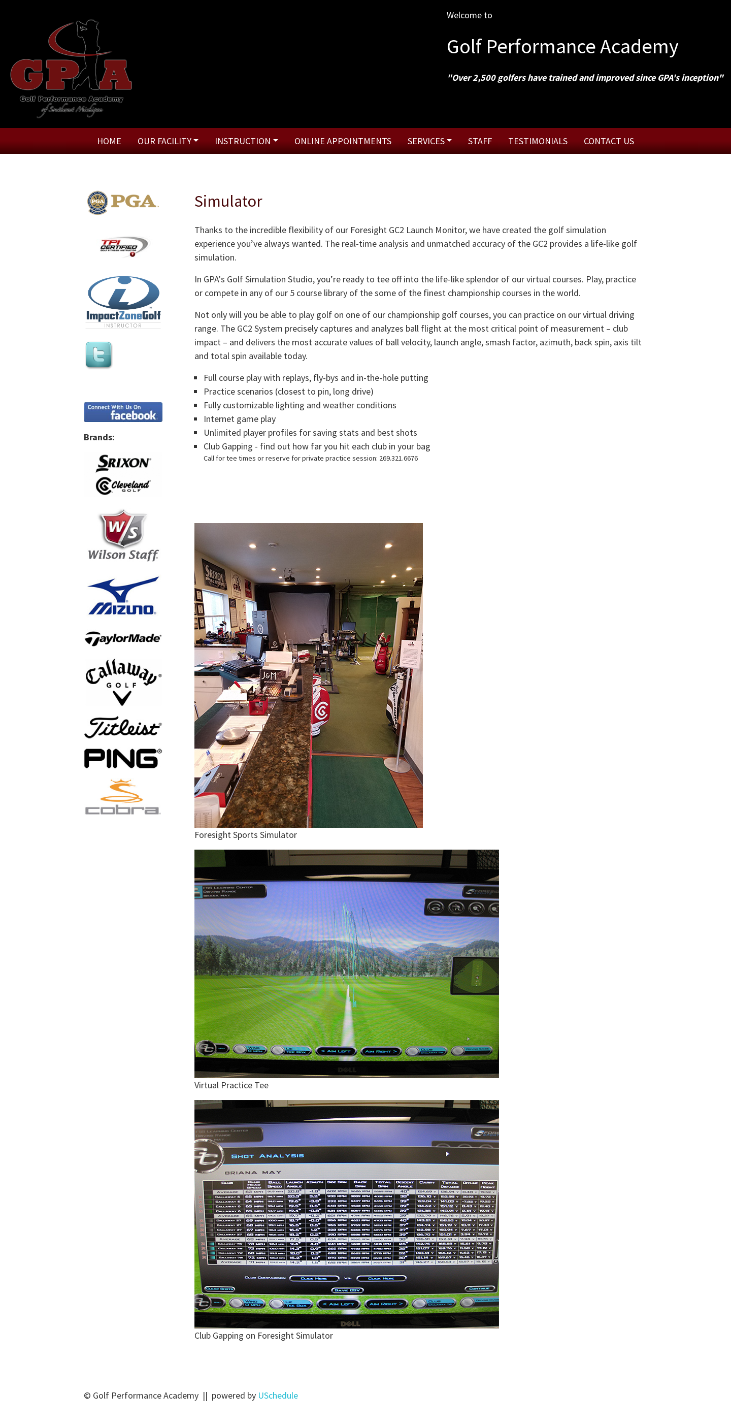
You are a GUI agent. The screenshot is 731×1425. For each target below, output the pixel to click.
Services (426, 141)
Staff (480, 141)
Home (109, 141)
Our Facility (164, 141)
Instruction (243, 141)
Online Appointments (342, 141)
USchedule (278, 1395)
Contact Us (609, 141)
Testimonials (538, 141)
